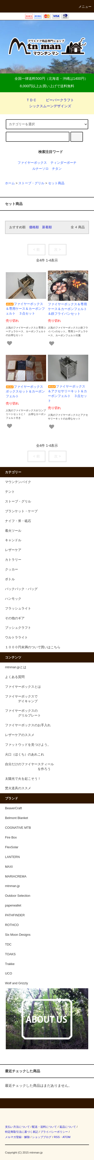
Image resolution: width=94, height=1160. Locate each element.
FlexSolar (11, 847)
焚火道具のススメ (18, 788)
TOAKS (10, 954)
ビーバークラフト (57, 100)
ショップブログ (41, 1137)
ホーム (10, 183)
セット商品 (56, 183)
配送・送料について (44, 1126)
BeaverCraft (13, 808)
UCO (8, 973)
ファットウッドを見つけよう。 (28, 744)
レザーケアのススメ (19, 735)
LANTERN (12, 857)
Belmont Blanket (16, 818)
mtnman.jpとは (15, 667)
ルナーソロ (40, 168)
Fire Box (11, 837)
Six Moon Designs (18, 934)
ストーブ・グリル (31, 183)
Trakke (10, 964)
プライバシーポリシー (54, 1131)
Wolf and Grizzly (16, 983)
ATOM (66, 1137)
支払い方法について (17, 1126)
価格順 (34, 227)
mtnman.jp (12, 886)
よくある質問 (15, 677)
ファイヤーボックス (32, 162)
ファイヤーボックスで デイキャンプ (21, 699)
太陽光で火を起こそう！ (23, 778)
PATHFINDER (15, 915)
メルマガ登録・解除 (17, 1137)
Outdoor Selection (17, 896)
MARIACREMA (15, 876)
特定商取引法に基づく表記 (21, 1131)
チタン (57, 168)
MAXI (9, 866)
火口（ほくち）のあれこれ (24, 754)
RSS (57, 1137)
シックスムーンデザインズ (47, 106)
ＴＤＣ (28, 100)
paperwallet (13, 905)
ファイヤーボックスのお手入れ (28, 725)
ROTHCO (12, 925)
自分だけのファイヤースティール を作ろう (29, 766)
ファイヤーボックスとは (23, 686)
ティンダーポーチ (63, 162)
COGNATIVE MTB (18, 828)
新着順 (47, 227)
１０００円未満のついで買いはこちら (32, 647)
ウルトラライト (16, 637)
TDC (8, 944)
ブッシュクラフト (18, 628)
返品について (67, 1126)
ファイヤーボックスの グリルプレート (23, 713)
